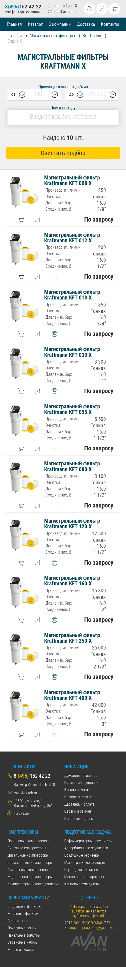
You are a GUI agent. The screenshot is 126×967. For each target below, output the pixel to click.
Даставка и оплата (79, 804)
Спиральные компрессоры (28, 869)
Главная (14, 24)
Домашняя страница (80, 775)
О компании (60, 24)
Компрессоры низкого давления (33, 884)
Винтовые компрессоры (26, 848)
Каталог (35, 24)
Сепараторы (17, 920)
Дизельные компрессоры (28, 855)
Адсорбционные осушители (86, 848)
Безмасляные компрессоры (30, 862)
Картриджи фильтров (81, 869)
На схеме (21, 813)
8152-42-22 (23, 7)
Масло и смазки (20, 949)
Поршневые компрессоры (28, 841)
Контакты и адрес (78, 818)
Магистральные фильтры (84, 862)
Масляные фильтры (23, 913)
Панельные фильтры (23, 935)
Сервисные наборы (22, 942)
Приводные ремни (21, 928)
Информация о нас (79, 797)
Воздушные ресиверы (82, 855)
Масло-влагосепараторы (84, 876)
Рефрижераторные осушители (88, 841)
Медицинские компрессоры (30, 876)
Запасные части (77, 789)
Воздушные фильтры (24, 906)
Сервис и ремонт (77, 811)
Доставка (86, 24)
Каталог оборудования (82, 782)
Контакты (110, 24)
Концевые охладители (82, 884)
